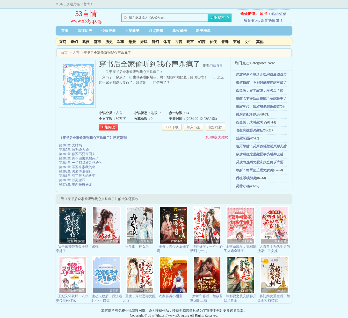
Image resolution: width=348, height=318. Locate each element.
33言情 (86, 13)
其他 (259, 42)
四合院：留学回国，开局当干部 (259, 90)
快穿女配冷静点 (247, 114)
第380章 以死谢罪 (72, 180)
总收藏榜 (179, 31)
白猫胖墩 (247, 290)
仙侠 (213, 42)
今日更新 (108, 31)
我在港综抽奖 (246, 178)
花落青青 (216, 65)
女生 (248, 42)
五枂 (149, 290)
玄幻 (62, 42)
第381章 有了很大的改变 (77, 176)
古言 (178, 42)
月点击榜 (156, 31)
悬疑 (132, 42)
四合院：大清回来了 (251, 122)
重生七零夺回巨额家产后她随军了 (261, 98)
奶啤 (183, 290)
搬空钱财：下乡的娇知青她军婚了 (261, 82)
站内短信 (279, 14)
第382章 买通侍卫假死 (75, 171)
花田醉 (214, 241)
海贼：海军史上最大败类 (254, 170)
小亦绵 (214, 290)
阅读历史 (85, 31)
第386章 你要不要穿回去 (77, 154)
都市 (97, 42)
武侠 (85, 42)
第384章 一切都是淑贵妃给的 (80, 163)
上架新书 (132, 31)
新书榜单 (203, 31)
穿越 (236, 42)
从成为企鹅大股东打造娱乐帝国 (259, 162)
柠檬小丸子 (178, 241)
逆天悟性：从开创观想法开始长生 (261, 146)
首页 (64, 31)
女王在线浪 (77, 290)
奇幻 (74, 42)
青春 (225, 42)
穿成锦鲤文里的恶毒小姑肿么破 (259, 154)
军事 (120, 42)
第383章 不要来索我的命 (77, 167)
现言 (190, 42)
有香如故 (112, 241)
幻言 (201, 42)
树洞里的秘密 (76, 241)
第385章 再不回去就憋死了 (79, 158)
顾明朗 (114, 290)
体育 (167, 42)
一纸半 (282, 290)
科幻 (155, 42)
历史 (109, 42)
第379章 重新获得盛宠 (75, 184)
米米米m (146, 241)
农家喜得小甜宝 (170, 296)
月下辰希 (247, 241)
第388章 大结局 (216, 137)
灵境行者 (242, 186)
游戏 (143, 42)
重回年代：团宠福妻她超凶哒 (258, 106)
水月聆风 (280, 241)
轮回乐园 (242, 138)
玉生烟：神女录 (137, 246)
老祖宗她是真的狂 (249, 130)
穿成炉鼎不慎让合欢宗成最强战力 (261, 74)
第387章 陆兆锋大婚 (74, 150)
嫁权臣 (97, 246)
